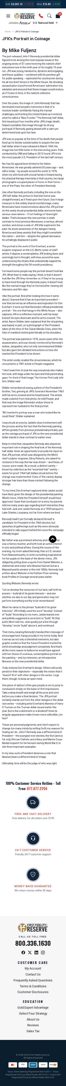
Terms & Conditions (33, 986)
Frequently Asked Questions (33, 980)
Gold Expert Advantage (33, 1007)
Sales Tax (33, 1031)
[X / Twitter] (30, 953)
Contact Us (33, 974)
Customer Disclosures (33, 992)
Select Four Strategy (33, 1013)
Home (8, 31)
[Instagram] (43, 953)
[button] (8, 16)
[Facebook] (23, 953)
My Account (33, 968)
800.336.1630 (33, 943)
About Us (33, 1019)
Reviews (33, 1025)
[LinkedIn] (36, 953)
